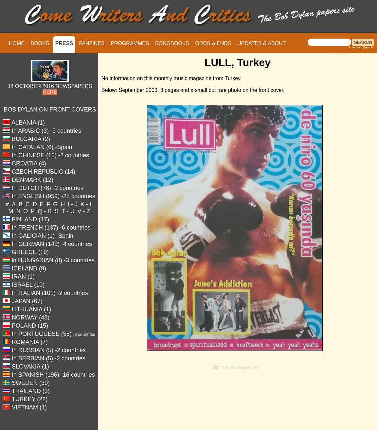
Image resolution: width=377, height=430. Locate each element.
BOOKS (39, 43)
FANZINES (92, 43)
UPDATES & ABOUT (261, 43)
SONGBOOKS (172, 43)
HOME (17, 43)
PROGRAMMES (130, 43)
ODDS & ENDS (213, 43)
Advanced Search (361, 47)
